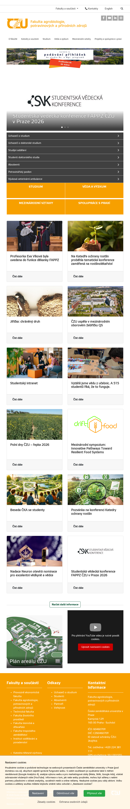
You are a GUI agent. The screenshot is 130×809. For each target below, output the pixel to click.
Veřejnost (59, 707)
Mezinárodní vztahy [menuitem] (81, 39)
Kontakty (91, 8)
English (109, 8)
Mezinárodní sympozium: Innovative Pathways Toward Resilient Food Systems (91, 448)
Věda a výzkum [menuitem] (61, 39)
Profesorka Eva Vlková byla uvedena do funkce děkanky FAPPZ (34, 258)
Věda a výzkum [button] (94, 186)
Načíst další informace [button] (65, 604)
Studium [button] (36, 186)
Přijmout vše (94, 793)
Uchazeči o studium (65, 692)
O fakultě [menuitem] (13, 39)
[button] (65, 127)
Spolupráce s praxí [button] (94, 203)
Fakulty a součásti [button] (66, 8)
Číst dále (17, 276)
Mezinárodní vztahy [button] (36, 203)
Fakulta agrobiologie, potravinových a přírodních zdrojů (25, 704)
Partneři (58, 704)
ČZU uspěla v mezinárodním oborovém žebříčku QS (90, 323)
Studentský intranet (24, 383)
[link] (103, 18)
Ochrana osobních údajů (73, 802)
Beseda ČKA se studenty (27, 510)
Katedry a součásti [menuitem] (30, 39)
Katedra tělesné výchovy (27, 753)
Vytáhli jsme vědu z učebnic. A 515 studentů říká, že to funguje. (95, 385)
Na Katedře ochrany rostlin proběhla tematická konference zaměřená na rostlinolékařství (92, 260)
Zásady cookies (46, 802)
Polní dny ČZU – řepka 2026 (29, 444)
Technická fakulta (23, 711)
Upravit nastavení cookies (95, 647)
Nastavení (38, 793)
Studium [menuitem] (46, 39)
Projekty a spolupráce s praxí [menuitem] (108, 39)
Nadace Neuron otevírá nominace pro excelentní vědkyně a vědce (33, 573)
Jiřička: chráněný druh (25, 321)
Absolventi (60, 700)
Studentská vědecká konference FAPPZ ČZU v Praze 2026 (93, 573)
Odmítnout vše (65, 793)
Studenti (59, 696)
